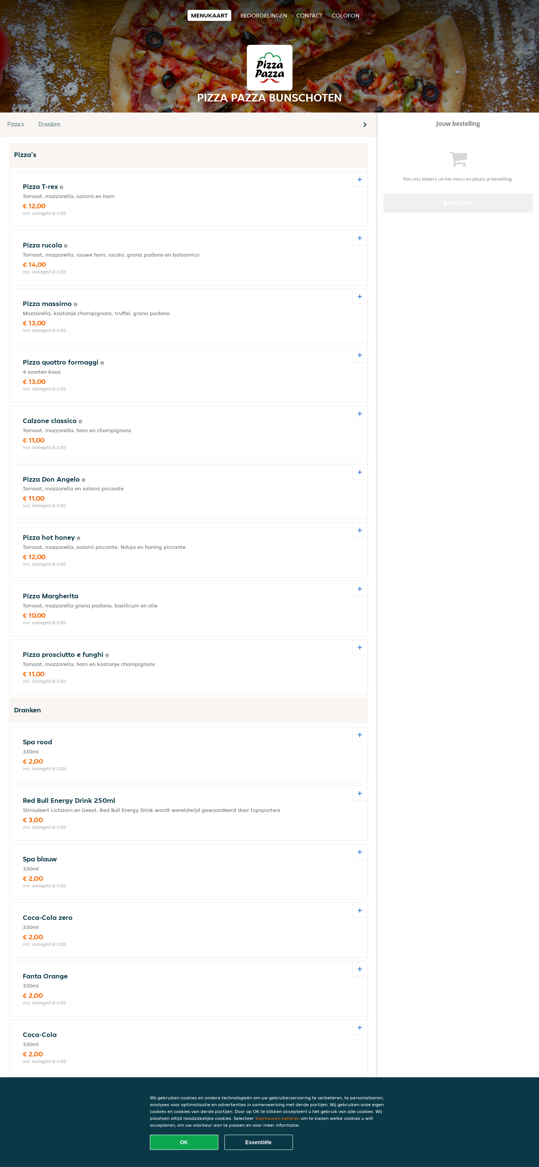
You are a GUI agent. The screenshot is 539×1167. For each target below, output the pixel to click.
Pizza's (15, 124)
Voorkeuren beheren (277, 1118)
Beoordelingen (263, 15)
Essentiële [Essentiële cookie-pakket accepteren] (258, 1142)
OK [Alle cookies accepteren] (184, 1142)
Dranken (49, 124)
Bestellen (458, 202)
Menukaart (209, 15)
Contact (309, 15)
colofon (345, 15)
